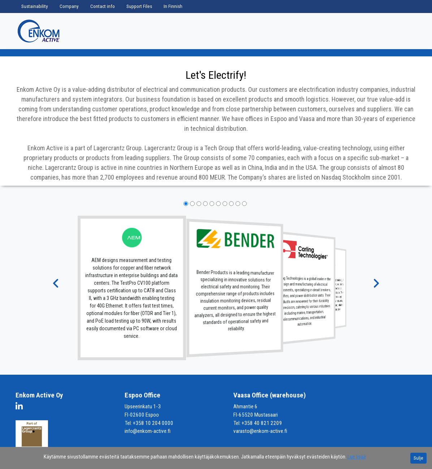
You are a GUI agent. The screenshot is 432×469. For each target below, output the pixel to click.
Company (69, 6)
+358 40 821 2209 (262, 423)
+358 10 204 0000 (153, 423)
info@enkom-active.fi (147, 431)
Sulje (418, 458)
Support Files (139, 6)
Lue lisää (356, 456)
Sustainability (34, 6)
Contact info (102, 6)
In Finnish (173, 6)
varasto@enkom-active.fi (260, 431)
